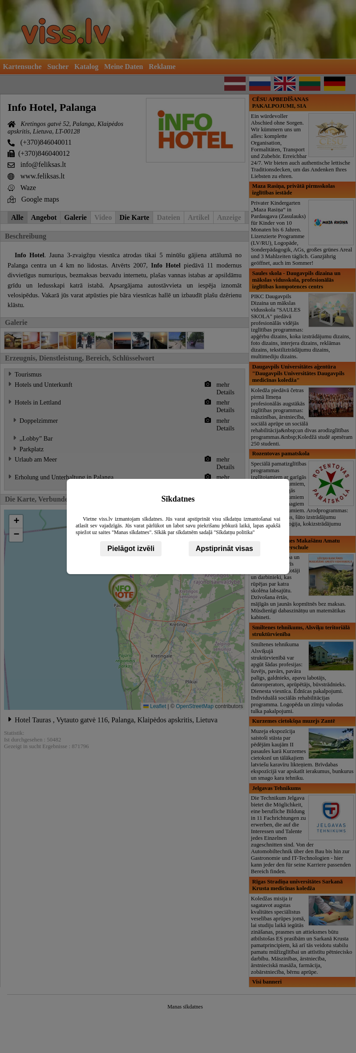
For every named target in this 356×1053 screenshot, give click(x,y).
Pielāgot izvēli (130, 548)
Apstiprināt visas (224, 548)
